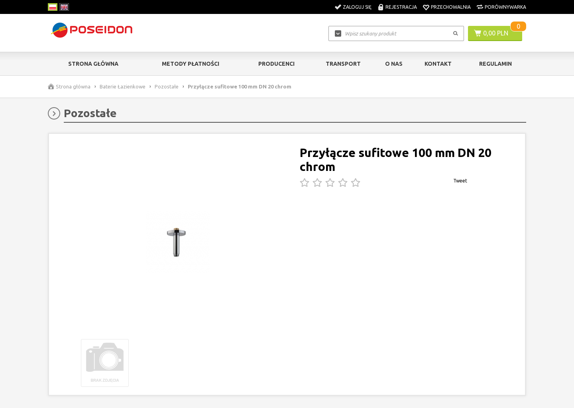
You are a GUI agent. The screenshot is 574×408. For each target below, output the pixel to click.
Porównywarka (505, 7)
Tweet (460, 180)
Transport (343, 64)
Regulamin (495, 64)
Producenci (276, 64)
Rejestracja (401, 7)
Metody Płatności (190, 64)
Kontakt (438, 64)
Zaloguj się (357, 7)
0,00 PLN (495, 33)
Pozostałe (167, 86)
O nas (394, 64)
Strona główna (93, 64)
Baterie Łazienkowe (122, 86)
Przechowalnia (451, 7)
